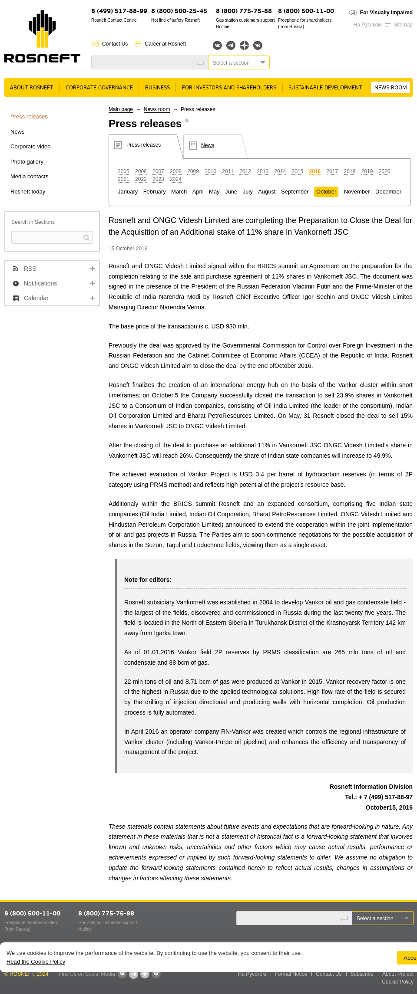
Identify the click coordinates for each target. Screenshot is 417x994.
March (179, 191)
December (388, 191)
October (326, 191)
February (154, 191)
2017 (332, 171)
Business (157, 88)
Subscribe (362, 974)
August (266, 191)
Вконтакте (217, 45)
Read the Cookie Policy (36, 961)
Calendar (36, 298)
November (357, 191)
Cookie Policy (398, 982)
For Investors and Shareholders (229, 88)
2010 (210, 171)
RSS (30, 268)
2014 (280, 171)
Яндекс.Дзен (244, 45)
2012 (245, 171)
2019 (367, 171)
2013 (262, 171)
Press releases (29, 116)
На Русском (368, 25)
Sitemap (403, 25)
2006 (141, 171)
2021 (123, 179)
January (128, 191)
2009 (193, 171)
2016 (315, 171)
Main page (121, 109)
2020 (385, 171)
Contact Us (115, 44)
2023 (158, 179)
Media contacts (29, 176)
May (214, 191)
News (17, 131)
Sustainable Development (325, 88)
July (248, 191)
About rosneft (31, 88)
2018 (350, 171)
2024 (176, 179)
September (295, 191)
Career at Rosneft (165, 44)
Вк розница (257, 46)
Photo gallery (26, 161)
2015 (297, 171)
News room (390, 88)
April (198, 191)
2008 (176, 171)
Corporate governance (99, 88)
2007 (158, 171)
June (231, 191)
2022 (141, 179)
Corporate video (30, 146)
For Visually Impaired (386, 13)
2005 (123, 171)
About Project (398, 974)
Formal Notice (291, 974)
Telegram (230, 45)
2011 (228, 171)
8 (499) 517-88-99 (119, 11)
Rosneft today (27, 191)
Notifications (40, 283)
